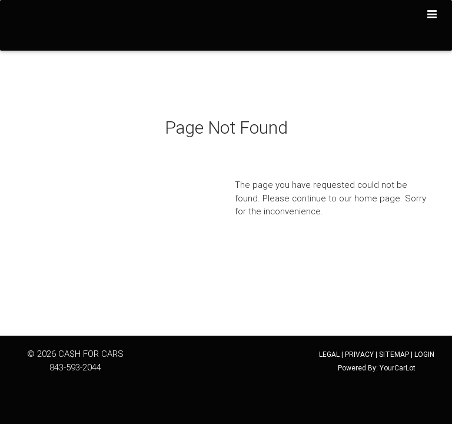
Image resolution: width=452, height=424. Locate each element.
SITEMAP (394, 354)
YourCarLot (398, 367)
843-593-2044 (75, 367)
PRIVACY (359, 354)
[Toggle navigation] (432, 14)
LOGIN (424, 354)
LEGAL (329, 354)
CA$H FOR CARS (91, 353)
